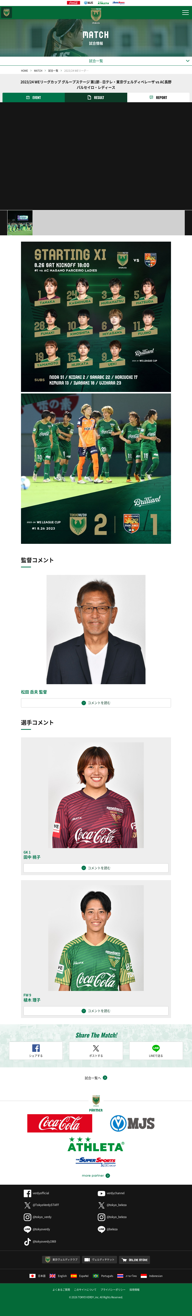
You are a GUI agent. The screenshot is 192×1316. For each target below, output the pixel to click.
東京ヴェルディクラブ (65, 1259)
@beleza (108, 1229)
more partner (93, 1175)
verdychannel (111, 1193)
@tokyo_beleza (112, 1205)
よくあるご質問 (61, 1289)
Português (103, 1276)
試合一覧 (53, 70)
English (58, 1276)
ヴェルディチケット (103, 1259)
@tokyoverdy (37, 1229)
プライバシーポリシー (113, 1289)
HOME (24, 70)
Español (80, 1276)
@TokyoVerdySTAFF (41, 1205)
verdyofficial (36, 1193)
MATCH (38, 70)
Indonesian (151, 1276)
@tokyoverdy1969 (40, 1241)
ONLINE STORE (138, 1259)
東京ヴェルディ (6, 12)
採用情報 (135, 1289)
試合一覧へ (93, 1077)
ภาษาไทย (127, 1276)
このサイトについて (85, 1289)
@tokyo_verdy (38, 1217)
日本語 (38, 1276)
